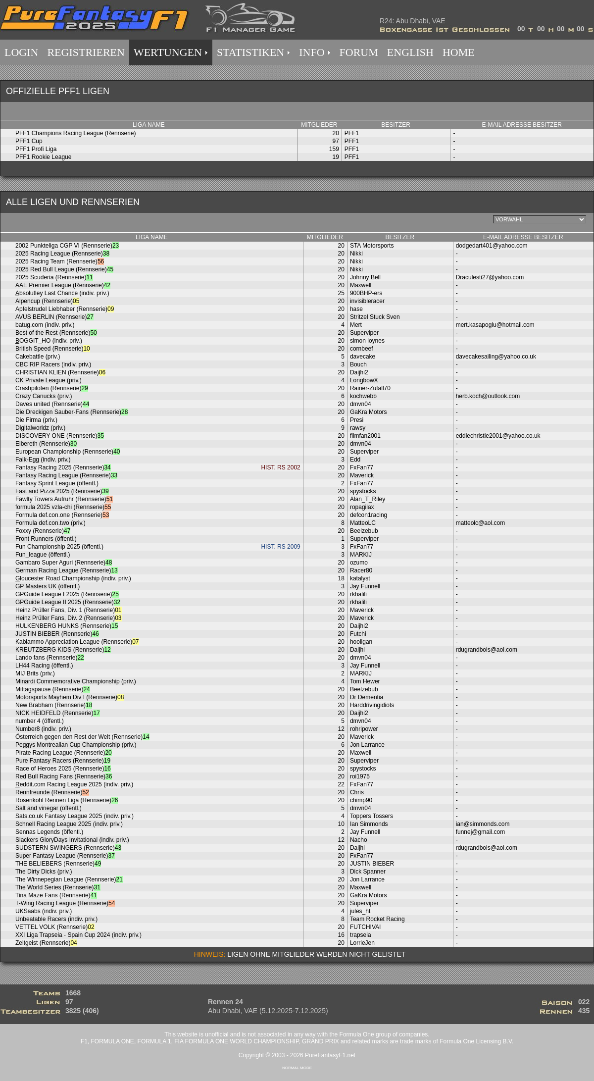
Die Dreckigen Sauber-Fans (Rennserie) (71, 412)
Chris (357, 792)
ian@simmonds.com (483, 824)
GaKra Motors (368, 412)
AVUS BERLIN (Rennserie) (54, 316)
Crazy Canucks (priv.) (43, 396)
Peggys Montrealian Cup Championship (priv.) (76, 744)
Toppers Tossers (371, 816)
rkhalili (358, 594)
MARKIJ (361, 554)
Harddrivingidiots (372, 705)
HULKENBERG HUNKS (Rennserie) (66, 625)
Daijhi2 (359, 372)
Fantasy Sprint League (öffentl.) (57, 483)
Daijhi (357, 649)
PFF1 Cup (29, 141)
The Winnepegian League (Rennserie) (69, 879)
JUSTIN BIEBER (372, 863)
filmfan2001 (365, 435)
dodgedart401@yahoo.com (492, 245)
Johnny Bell (365, 277)
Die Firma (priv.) (36, 419)
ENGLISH (410, 52)
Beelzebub (364, 530)
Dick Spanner (368, 871)
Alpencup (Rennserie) (47, 301)
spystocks (363, 491)
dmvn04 (360, 404)
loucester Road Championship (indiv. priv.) (73, 578)
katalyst (360, 578)
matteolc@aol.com (480, 522)
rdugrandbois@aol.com (486, 649)
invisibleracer (367, 301)
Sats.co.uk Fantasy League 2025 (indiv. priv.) (74, 816)
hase (356, 309)
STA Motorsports (372, 245)
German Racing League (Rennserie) (66, 570)
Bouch (358, 364)
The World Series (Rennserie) (57, 887)
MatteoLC (363, 522)
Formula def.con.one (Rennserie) (62, 515)
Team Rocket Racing (377, 919)
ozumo (359, 562)
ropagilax (362, 507)
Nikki (356, 253)
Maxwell (360, 285)
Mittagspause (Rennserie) (52, 689)
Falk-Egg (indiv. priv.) (43, 459)
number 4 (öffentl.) (39, 721)
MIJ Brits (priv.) (35, 673)
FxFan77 (361, 467)
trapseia (360, 934)
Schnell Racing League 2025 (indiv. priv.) (69, 824)
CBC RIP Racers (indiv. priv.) (53, 364)
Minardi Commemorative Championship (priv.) (75, 681)
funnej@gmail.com (480, 831)
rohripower (364, 728)
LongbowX (364, 380)
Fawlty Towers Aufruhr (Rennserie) (64, 499)
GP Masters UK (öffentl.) (47, 586)
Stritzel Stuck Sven (375, 316)
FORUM (359, 52)
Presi (356, 419)
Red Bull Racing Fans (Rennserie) (63, 776)
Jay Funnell (365, 586)
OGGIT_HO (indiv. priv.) (48, 340)
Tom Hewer (365, 681)
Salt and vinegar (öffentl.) (48, 808)
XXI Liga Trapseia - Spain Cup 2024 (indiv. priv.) (78, 934)
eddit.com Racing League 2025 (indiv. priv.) (74, 784)
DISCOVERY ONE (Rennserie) (59, 435)
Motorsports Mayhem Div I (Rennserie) (69, 697)
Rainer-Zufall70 (370, 388)
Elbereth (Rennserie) (46, 443)
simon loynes (367, 340)
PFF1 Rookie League (43, 157)
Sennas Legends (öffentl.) (49, 831)
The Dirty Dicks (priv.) (43, 871)
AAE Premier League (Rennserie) (62, 285)
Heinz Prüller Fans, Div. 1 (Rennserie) (68, 610)
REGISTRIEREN (85, 52)
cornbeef (361, 348)
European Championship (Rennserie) (67, 451)
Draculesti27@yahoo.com (490, 277)
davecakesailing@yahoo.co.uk (496, 356)
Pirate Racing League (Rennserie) (63, 752)
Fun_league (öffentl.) (42, 554)
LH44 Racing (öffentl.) (44, 665)
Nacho (358, 839)
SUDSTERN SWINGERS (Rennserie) (68, 847)
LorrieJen (362, 942)
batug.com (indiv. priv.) (45, 324)
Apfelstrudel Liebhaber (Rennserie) (64, 309)
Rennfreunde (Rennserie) (52, 792)
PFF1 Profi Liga (35, 149)
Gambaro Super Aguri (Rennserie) (63, 562)
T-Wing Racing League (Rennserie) (65, 903)
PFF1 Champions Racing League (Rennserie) (75, 133)
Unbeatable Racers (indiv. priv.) (56, 919)
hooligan (361, 641)
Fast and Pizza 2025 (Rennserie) (62, 491)
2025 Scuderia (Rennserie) (54, 277)
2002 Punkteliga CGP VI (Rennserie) (67, 245)
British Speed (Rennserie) (52, 348)
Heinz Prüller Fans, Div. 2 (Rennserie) (68, 618)
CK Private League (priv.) (48, 380)
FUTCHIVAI (365, 927)
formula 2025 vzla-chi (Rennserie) (63, 507)
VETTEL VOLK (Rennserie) (55, 927)
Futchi (358, 633)
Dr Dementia (366, 697)
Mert (356, 324)
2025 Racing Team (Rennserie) (59, 261)
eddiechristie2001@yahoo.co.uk (498, 435)
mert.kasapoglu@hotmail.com (495, 324)
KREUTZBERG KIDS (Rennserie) (63, 649)
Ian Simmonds (369, 824)
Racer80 (361, 570)
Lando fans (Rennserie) (49, 657)
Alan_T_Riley (367, 499)
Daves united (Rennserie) (52, 404)
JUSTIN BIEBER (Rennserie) (57, 633)
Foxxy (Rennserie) (42, 530)
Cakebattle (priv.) (37, 356)
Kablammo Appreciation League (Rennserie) (77, 641)
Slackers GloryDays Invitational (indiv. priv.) (72, 839)
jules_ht (360, 911)
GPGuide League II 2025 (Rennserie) (67, 602)
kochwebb (363, 396)
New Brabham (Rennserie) (53, 705)
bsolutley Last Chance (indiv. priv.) (62, 293)
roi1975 (360, 776)
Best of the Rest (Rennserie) (56, 332)
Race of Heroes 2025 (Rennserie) (63, 768)
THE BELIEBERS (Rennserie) (58, 863)
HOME (459, 52)
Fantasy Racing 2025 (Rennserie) (63, 467)
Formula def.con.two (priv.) (50, 522)
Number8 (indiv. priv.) (43, 728)
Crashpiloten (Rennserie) (51, 388)
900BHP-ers (366, 293)
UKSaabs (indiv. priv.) (43, 911)
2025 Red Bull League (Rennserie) (64, 269)
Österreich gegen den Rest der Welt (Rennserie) (82, 736)
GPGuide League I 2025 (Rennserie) (67, 594)
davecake (362, 356)
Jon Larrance (367, 744)
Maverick (362, 475)
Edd (355, 459)
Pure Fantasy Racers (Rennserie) (62, 760)
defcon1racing (368, 515)
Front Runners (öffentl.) (46, 538)
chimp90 (361, 800)
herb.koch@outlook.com (488, 396)
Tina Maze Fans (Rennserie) (56, 895)
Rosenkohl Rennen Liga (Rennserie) (66, 800)
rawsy (357, 427)
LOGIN (21, 52)
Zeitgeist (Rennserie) (46, 942)
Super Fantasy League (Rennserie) (65, 855)
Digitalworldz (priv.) (40, 427)
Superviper (364, 332)
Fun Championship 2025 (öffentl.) (59, 546)
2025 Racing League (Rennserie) (62, 253)
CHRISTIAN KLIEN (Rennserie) (60, 372)
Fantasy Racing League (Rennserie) (66, 475)
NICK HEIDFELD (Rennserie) (57, 713)
